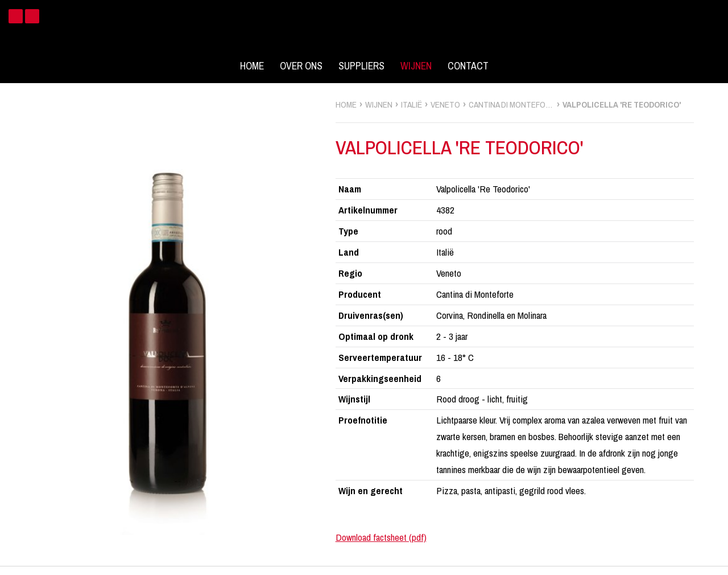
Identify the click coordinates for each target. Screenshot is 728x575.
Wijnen (416, 66)
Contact (468, 66)
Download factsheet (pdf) (381, 537)
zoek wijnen (717, 291)
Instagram (32, 16)
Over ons (301, 66)
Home (252, 66)
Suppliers (361, 66)
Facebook (16, 16)
